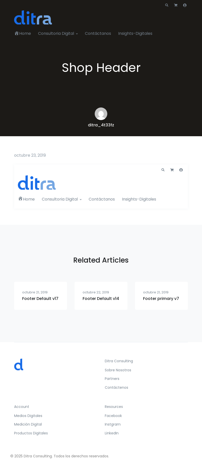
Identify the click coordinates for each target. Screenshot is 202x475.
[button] (167, 5)
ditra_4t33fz (101, 125)
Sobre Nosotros (118, 370)
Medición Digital (28, 424)
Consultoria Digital (56, 33)
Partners (112, 378)
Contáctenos (116, 387)
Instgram (113, 424)
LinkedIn (112, 433)
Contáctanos (98, 33)
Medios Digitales (28, 415)
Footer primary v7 (161, 298)
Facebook (113, 415)
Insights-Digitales (135, 33)
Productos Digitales (31, 433)
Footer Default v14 (101, 298)
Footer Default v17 (40, 298)
